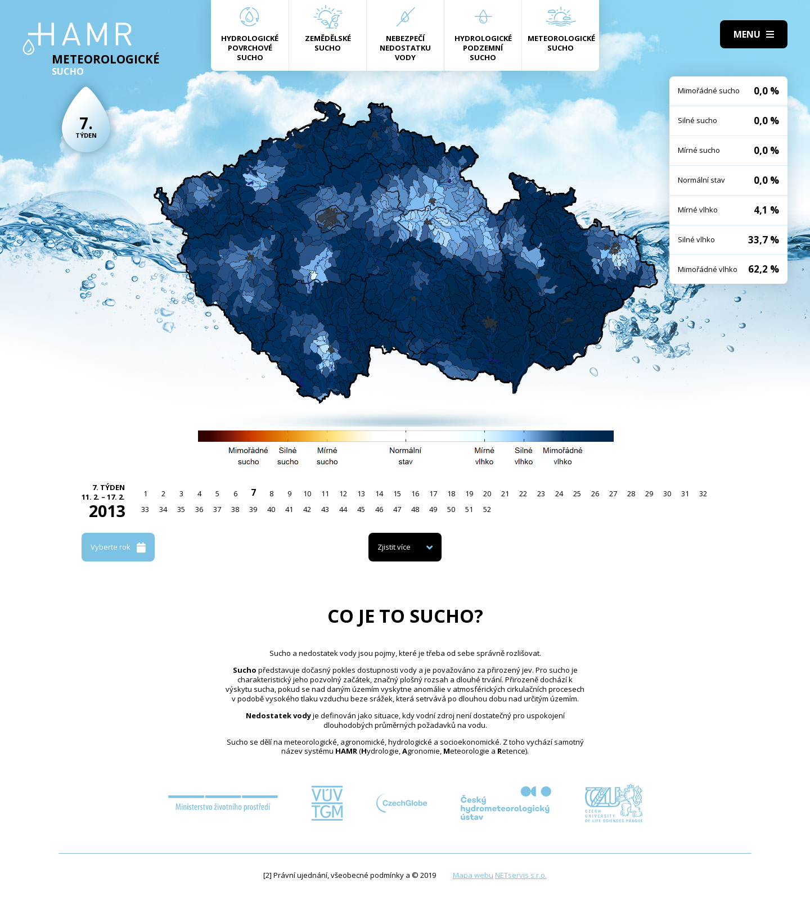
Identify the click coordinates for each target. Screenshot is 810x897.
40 (271, 509)
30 (667, 493)
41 (289, 509)
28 (631, 493)
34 (163, 509)
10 (307, 493)
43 (325, 509)
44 (343, 509)
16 (415, 493)
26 (595, 493)
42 (307, 509)
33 (145, 509)
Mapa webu (473, 875)
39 (253, 509)
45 (361, 509)
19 (469, 493)
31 (685, 493)
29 (649, 493)
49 (433, 509)
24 (559, 493)
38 (235, 509)
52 (487, 509)
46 (379, 509)
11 (325, 493)
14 (379, 493)
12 (343, 493)
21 (505, 493)
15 (397, 493)
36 (199, 509)
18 (451, 493)
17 (433, 493)
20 (487, 493)
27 (613, 493)
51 (469, 509)
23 (541, 493)
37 (217, 509)
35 (181, 509)
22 (523, 493)
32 (703, 493)
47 (397, 509)
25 (577, 493)
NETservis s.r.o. (521, 875)
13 (361, 493)
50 (451, 509)
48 (415, 509)
